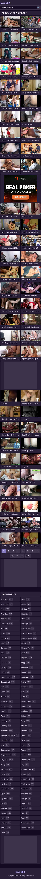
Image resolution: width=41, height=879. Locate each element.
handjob (6, 769)
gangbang (7, 740)
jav (4, 803)
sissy (25, 740)
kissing (6, 822)
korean (6, 827)
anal (5, 609)
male (25, 618)
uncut (26, 774)
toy (25, 764)
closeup (6, 667)
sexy (25, 720)
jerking (6, 813)
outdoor (27, 667)
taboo (25, 745)
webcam (26, 808)
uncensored (28, 769)
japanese (7, 798)
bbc (4, 628)
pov (25, 691)
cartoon (6, 648)
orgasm (26, 657)
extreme (6, 711)
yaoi (25, 818)
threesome (28, 759)
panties (26, 672)
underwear (27, 784)
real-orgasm (28, 701)
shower (26, 735)
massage (26, 623)
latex (5, 832)
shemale (26, 730)
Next (28, 556)
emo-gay (7, 701)
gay (5, 745)
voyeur (26, 803)
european (6, 706)
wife (25, 813)
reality (26, 706)
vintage (26, 798)
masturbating (28, 633)
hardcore (7, 779)
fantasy (6, 720)
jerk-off (6, 808)
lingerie (26, 614)
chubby (6, 662)
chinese (6, 657)
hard (5, 774)
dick (5, 686)
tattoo (26, 750)
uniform (26, 788)
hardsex (6, 784)
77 (22, 556)
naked (26, 643)
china (5, 652)
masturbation (29, 638)
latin (25, 599)
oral (25, 652)
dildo (5, 691)
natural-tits (27, 648)
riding (25, 716)
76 (17, 556)
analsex (6, 618)
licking (26, 609)
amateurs (7, 604)
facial (5, 716)
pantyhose (27, 677)
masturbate (27, 628)
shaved (26, 725)
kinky (5, 818)
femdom (7, 730)
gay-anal (7, 759)
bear (5, 643)
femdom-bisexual (10, 735)
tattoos (26, 754)
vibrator (26, 793)
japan (5, 793)
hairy (5, 764)
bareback (7, 623)
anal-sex (6, 614)
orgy (25, 662)
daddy (5, 672)
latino (26, 604)
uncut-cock (27, 779)
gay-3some (8, 750)
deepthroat (8, 682)
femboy (6, 725)
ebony (5, 696)
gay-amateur (8, 754)
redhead (26, 711)
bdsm (5, 633)
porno (26, 682)
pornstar (27, 686)
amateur (7, 599)
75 (12, 556)
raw (25, 696)
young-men (27, 827)
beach (5, 638)
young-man (27, 822)
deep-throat (8, 677)
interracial (7, 788)
